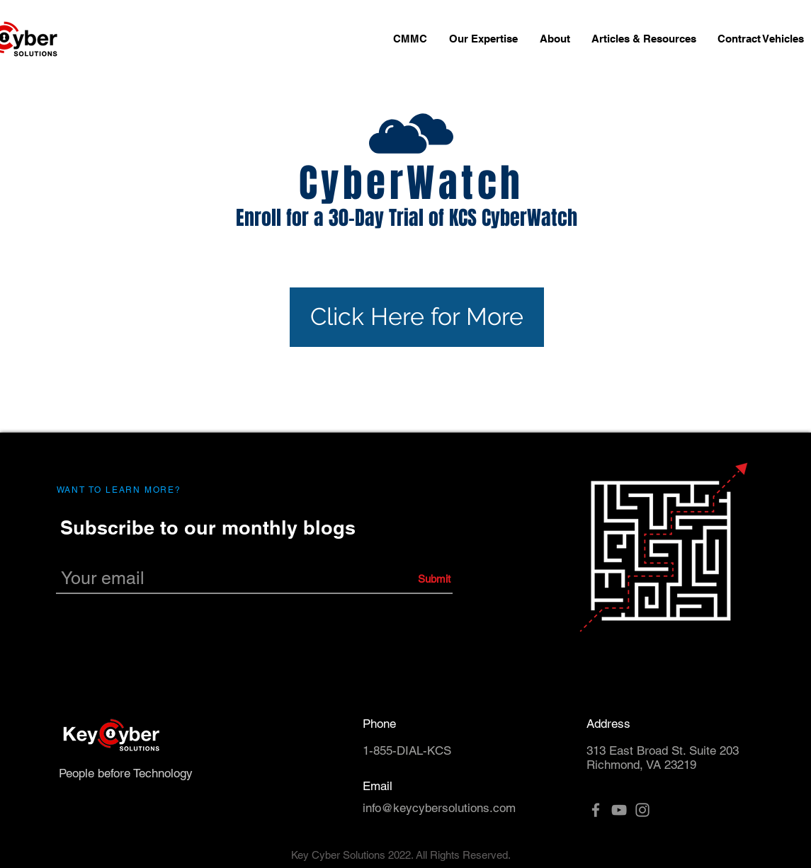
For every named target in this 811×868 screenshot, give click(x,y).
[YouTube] (619, 810)
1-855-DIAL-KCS (407, 750)
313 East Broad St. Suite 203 (662, 750)
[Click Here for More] (417, 317)
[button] (483, 39)
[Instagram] (642, 810)
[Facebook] (595, 810)
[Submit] (385, 578)
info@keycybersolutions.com (439, 808)
